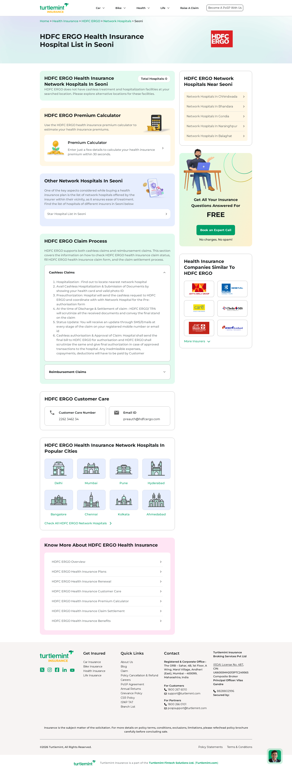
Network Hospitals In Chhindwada (215, 96)
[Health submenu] (148, 8)
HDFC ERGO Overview (106, 562)
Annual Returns (131, 688)
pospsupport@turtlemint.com (187, 708)
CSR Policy (128, 697)
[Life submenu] (167, 8)
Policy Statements (210, 747)
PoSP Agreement (132, 684)
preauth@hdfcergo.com (141, 419)
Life (163, 8)
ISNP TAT (127, 702)
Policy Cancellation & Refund (139, 675)
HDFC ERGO (91, 21)
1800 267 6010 (177, 689)
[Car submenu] (103, 8)
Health (141, 8)
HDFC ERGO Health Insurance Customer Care (106, 591)
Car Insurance (92, 662)
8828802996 (225, 691)
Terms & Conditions (239, 747)
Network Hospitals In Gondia (215, 116)
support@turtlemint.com (184, 693)
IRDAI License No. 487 (228, 664)
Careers (126, 680)
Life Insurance (92, 675)
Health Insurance (65, 21)
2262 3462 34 (69, 419)
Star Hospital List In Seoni (107, 214)
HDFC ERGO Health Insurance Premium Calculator (106, 601)
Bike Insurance (92, 666)
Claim (124, 671)
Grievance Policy (131, 693)
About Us (127, 662)
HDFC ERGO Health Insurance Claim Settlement (106, 611)
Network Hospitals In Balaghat (215, 136)
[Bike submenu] (124, 8)
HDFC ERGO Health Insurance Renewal (106, 581)
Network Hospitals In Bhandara (215, 106)
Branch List (128, 706)
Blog (124, 666)
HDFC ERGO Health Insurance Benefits (106, 621)
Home (44, 21)
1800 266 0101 (177, 704)
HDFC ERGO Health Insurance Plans (106, 571)
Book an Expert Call (215, 230)
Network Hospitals (117, 21)
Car (98, 8)
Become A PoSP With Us (225, 7)
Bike (118, 8)
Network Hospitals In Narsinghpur (215, 126)
